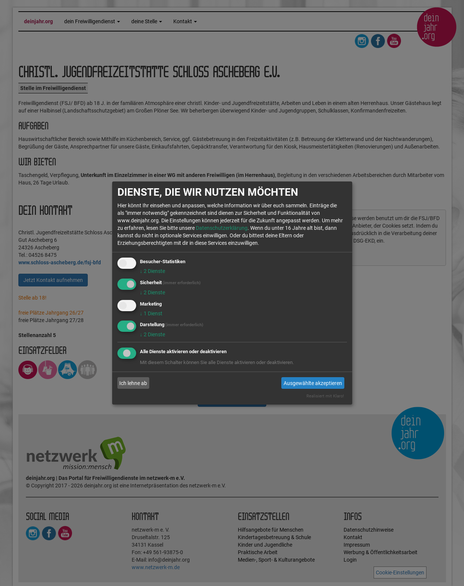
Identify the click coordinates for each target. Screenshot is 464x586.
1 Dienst (151, 313)
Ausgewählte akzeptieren (313, 383)
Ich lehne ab (133, 383)
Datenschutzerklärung (222, 228)
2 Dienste (152, 271)
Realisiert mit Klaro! (325, 396)
